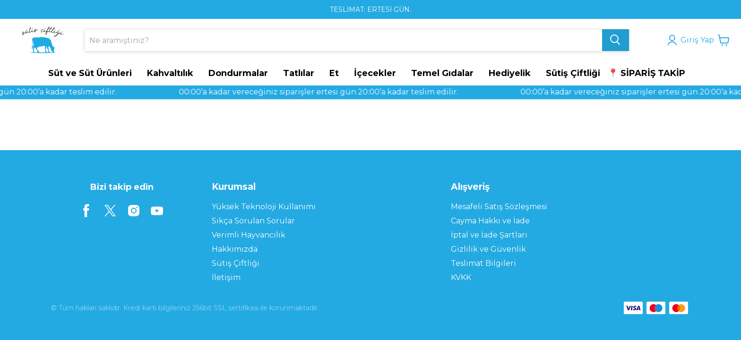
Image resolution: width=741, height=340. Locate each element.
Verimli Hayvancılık (248, 234)
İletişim (226, 277)
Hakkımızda (235, 249)
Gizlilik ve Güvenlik (488, 249)
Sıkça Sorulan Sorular (253, 220)
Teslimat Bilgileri (483, 263)
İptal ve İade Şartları (489, 234)
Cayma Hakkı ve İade (490, 220)
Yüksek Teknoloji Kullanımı (264, 206)
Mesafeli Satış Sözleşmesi (499, 206)
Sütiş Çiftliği (235, 263)
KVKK (461, 277)
